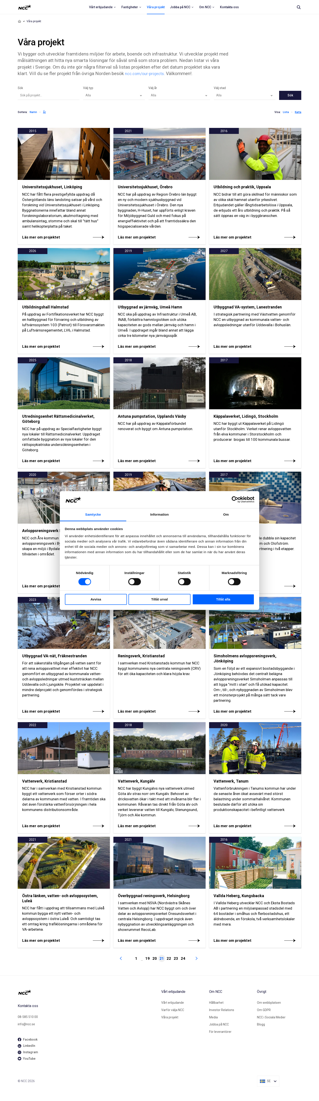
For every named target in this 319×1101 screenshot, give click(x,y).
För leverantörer (220, 1031)
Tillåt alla (223, 599)
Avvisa (96, 599)
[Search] (298, 7)
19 (147, 958)
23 (176, 958)
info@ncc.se (26, 1024)
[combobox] (114, 95)
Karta (298, 112)
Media (213, 1017)
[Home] (19, 21)
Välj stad (220, 88)
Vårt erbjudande (172, 1002)
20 (154, 958)
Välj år (152, 88)
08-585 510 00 (28, 1017)
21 (162, 958)
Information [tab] (159, 514)
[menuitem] (102, 7)
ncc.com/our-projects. (145, 73)
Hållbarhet (216, 1002)
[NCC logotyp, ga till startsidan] (25, 7)
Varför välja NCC (172, 1010)
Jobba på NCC (219, 1024)
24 (183, 958)
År (44, 112)
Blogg (261, 1024)
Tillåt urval (159, 599)
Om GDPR (264, 1010)
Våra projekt (169, 1017)
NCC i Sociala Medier (271, 1017)
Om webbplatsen (269, 1002)
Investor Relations (221, 1010)
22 (169, 958)
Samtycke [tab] (93, 514)
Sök (20, 88)
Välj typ (88, 88)
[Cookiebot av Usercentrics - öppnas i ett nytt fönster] (235, 499)
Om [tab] (226, 514)
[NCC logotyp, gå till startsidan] (88, 992)
